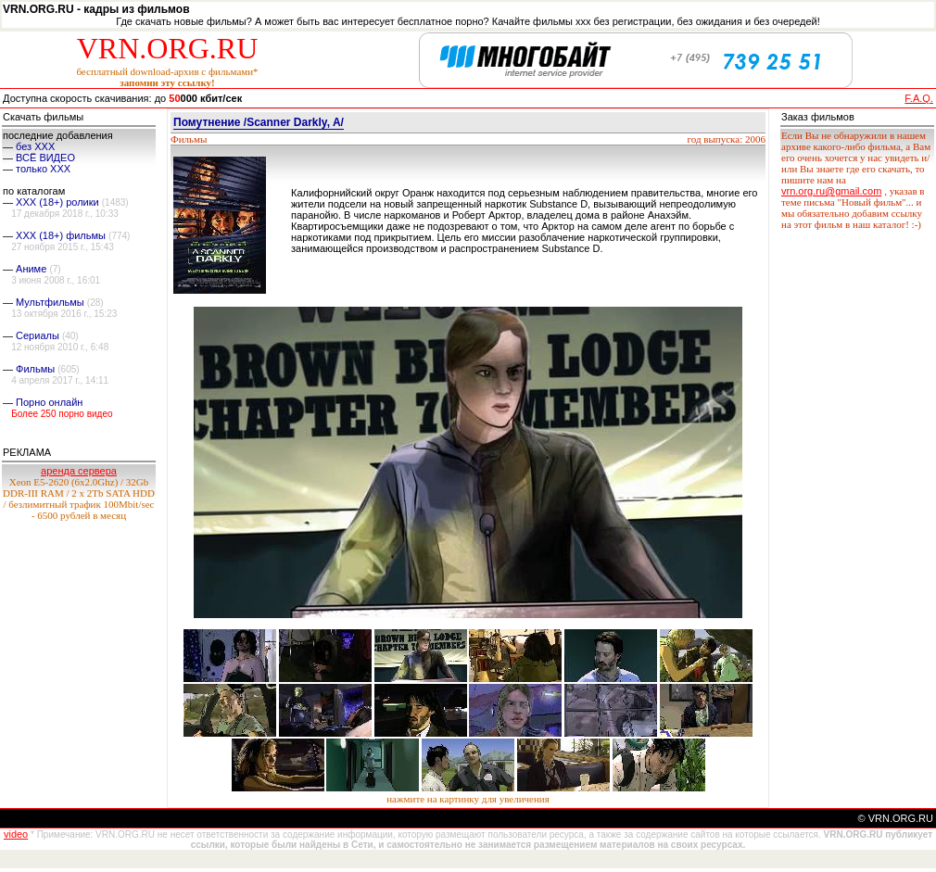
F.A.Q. (918, 98)
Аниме (31, 268)
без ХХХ (35, 146)
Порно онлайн (49, 402)
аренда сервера (79, 470)
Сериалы (37, 335)
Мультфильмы (50, 302)
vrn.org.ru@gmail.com (831, 190)
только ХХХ (43, 168)
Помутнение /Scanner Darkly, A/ (258, 122)
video (16, 834)
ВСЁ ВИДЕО (45, 157)
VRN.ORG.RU (168, 48)
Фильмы (35, 368)
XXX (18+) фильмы (61, 235)
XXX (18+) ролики (57, 202)
